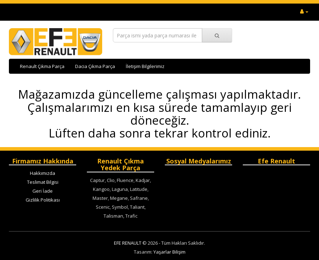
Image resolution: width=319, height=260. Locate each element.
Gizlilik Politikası (43, 200)
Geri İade (42, 191)
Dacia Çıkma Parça (95, 66)
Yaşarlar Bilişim (169, 252)
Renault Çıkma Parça (42, 66)
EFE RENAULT (127, 243)
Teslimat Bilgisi (42, 182)
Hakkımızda (42, 173)
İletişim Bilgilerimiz (145, 66)
